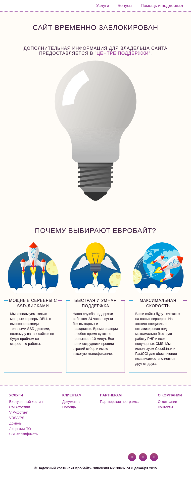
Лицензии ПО (20, 429)
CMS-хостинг (19, 407)
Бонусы (125, 5)
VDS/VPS (16, 418)
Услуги (102, 5)
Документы (71, 402)
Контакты (165, 407)
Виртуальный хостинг (26, 402)
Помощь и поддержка (162, 5)
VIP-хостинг (18, 412)
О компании (167, 402)
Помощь (69, 407)
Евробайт (24, 5)
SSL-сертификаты (23, 434)
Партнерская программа (120, 402)
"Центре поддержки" (122, 53)
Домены (15, 423)
